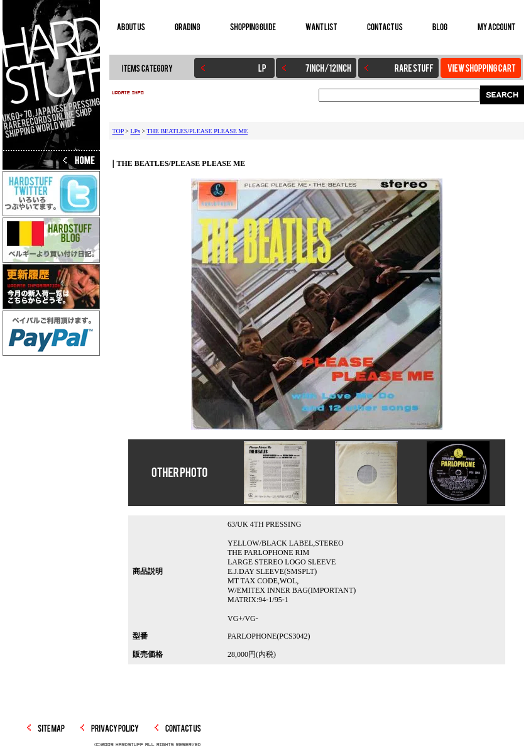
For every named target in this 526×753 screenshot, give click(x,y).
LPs (135, 131)
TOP (118, 131)
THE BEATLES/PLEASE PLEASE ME (197, 131)
